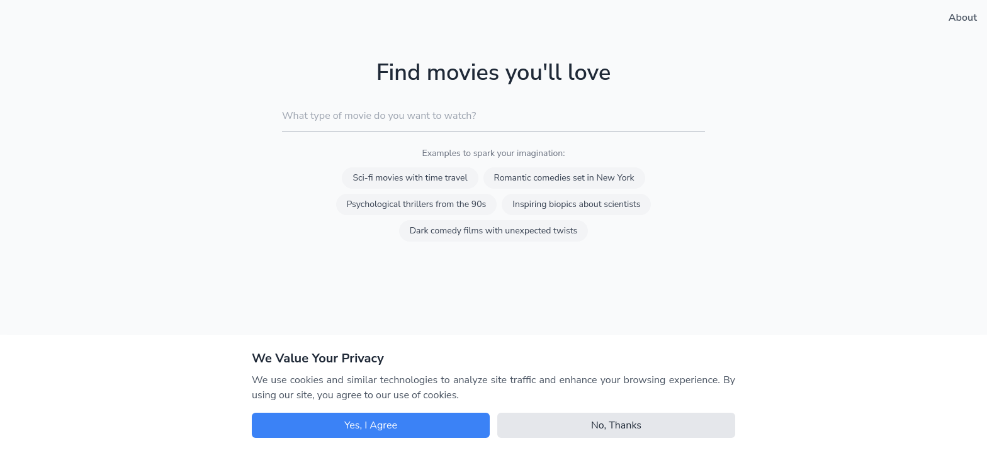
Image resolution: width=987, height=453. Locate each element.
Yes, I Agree (370, 425)
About (963, 18)
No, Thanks (616, 425)
